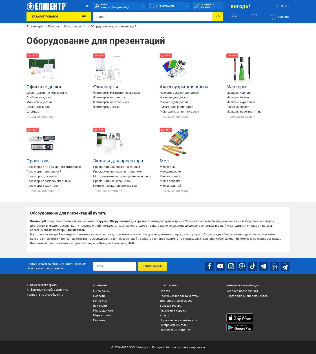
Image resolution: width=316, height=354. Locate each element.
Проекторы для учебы (42, 176)
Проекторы (39, 161)
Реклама (99, 320)
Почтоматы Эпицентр (175, 330)
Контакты (100, 300)
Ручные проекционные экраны (115, 185)
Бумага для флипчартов (176, 106)
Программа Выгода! (173, 325)
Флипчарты (105, 86)
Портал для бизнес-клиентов (246, 296)
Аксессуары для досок (184, 86)
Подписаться (153, 266)
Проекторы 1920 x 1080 (42, 185)
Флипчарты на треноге (109, 97)
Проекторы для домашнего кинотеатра (54, 166)
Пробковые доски (39, 97)
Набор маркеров (237, 106)
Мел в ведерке (170, 181)
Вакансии (100, 305)
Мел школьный (170, 185)
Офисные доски (44, 86)
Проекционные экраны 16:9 (112, 181)
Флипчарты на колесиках (111, 102)
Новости (99, 296)
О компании (101, 291)
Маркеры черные (238, 92)
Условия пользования (242, 291)
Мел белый (168, 166)
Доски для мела (38, 106)
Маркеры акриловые (241, 102)
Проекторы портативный (44, 171)
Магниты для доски (174, 97)
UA (86, 6)
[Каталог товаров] (59, 16)
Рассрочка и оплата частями (180, 296)
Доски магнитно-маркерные (47, 92)
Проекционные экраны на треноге (117, 171)
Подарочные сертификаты (178, 320)
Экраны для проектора (118, 161)
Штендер (33, 111)
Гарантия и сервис (173, 310)
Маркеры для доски (174, 102)
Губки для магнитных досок (179, 111)
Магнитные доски (39, 102)
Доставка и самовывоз (176, 300)
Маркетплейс (102, 315)
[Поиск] (217, 16)
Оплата (165, 291)
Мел (164, 161)
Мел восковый (170, 176)
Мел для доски (170, 171)
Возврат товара (170, 305)
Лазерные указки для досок (179, 92)
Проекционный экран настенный (116, 166)
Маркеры (236, 86)
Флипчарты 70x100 (106, 106)
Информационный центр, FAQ (48, 289)
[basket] (279, 17)
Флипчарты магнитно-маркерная (116, 92)
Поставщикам (103, 310)
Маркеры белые (237, 97)
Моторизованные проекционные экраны (122, 176)
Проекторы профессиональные (49, 181)
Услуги (164, 315)
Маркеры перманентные (243, 111)
